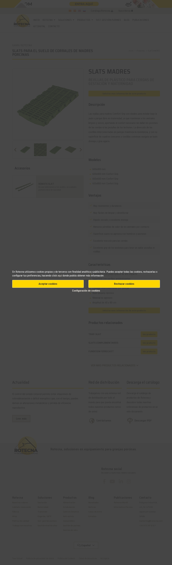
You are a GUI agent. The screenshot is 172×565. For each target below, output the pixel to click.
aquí (59, 275)
